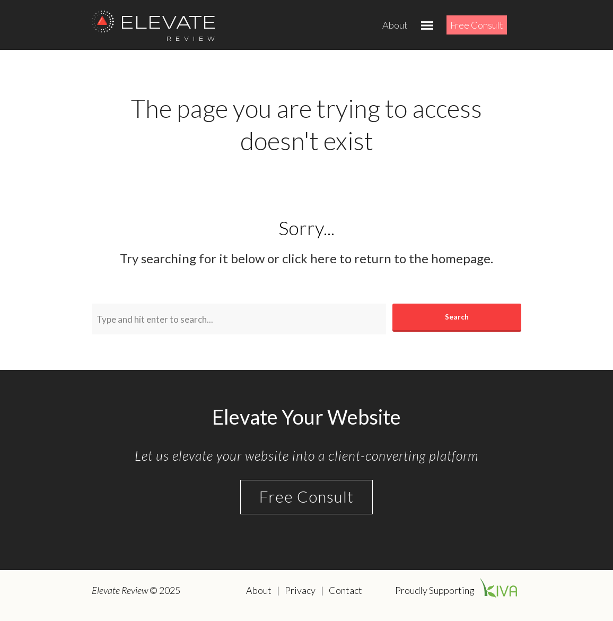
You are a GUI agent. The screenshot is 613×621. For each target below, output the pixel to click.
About (395, 25)
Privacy (300, 590)
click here (309, 258)
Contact (345, 590)
